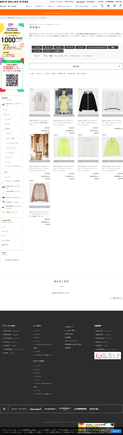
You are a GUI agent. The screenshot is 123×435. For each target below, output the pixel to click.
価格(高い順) (71, 73)
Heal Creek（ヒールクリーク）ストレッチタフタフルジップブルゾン (88, 123)
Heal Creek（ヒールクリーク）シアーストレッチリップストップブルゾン (112, 168)
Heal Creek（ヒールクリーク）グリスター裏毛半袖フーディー (39, 123)
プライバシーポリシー (72, 341)
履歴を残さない (118, 298)
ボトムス (37, 334)
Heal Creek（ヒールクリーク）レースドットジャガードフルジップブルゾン (39, 168)
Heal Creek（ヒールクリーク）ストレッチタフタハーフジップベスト (63, 123)
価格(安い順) (61, 73)
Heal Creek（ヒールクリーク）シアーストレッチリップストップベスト (63, 168)
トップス (37, 330)
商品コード (40, 73)
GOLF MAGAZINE (82, 6)
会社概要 (68, 337)
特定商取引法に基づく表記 (73, 344)
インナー (37, 341)
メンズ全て (37, 326)
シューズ (37, 351)
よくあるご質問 (70, 330)
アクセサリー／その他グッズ (43, 355)
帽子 (35, 348)
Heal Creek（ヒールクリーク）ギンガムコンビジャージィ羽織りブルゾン (39, 214)
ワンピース (37, 376)
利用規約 (68, 348)
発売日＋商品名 (81, 73)
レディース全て (39, 361)
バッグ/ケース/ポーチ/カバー (43, 344)
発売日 (54, 73)
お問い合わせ (69, 334)
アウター (37, 337)
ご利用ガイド (69, 327)
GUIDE (94, 6)
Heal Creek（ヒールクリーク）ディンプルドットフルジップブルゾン (112, 123)
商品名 (47, 73)
